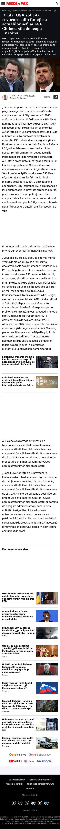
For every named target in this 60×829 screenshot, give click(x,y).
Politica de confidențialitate (40, 784)
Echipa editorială (17, 780)
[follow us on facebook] (44, 761)
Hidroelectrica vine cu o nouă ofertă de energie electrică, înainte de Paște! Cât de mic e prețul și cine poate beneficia (18, 723)
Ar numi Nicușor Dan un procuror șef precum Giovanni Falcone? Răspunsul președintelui (18, 615)
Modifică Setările (30, 795)
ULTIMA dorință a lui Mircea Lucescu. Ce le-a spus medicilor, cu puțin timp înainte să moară (17, 668)
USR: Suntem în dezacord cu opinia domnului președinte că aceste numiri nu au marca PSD (18, 597)
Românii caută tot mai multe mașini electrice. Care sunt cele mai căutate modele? (17, 740)
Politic (18, 10)
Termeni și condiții (14, 784)
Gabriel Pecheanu (17, 98)
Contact (30, 788)
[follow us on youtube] (15, 761)
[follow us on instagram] (29, 761)
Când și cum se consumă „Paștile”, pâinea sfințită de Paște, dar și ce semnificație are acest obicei (17, 650)
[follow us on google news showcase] (40, 755)
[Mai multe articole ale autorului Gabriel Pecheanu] (5, 97)
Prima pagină (8, 10)
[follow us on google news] (17, 755)
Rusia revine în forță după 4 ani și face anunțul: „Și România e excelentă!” (17, 685)
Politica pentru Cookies (40, 780)
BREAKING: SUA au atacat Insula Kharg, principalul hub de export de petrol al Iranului (18, 630)
